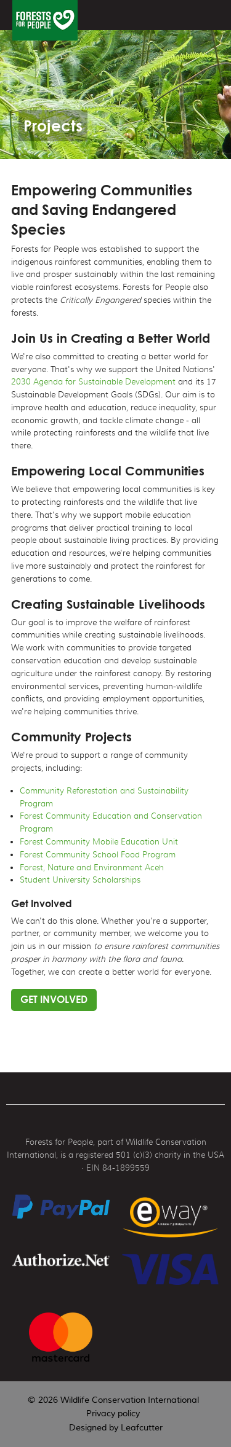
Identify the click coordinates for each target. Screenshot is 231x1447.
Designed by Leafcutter (116, 1427)
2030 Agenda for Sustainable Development (93, 381)
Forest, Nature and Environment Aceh (92, 867)
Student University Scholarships (80, 880)
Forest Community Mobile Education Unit (99, 842)
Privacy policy (113, 1413)
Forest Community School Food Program (98, 854)
